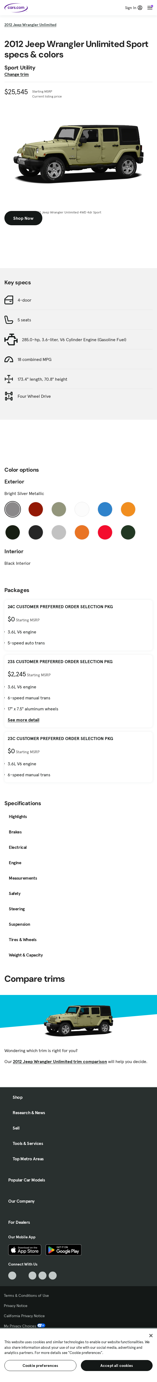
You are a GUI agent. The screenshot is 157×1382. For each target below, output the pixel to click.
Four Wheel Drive (34, 396)
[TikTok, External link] (12, 1276)
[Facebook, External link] (22, 1276)
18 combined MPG (34, 359)
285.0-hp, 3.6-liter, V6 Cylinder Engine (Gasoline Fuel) (74, 339)
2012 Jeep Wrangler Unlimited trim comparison (60, 1061)
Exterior (14, 481)
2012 (30, 24)
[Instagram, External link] (42, 1276)
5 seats (24, 319)
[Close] (151, 1336)
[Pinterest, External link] (53, 1276)
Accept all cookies (116, 1365)
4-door (24, 300)
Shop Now (23, 218)
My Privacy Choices (24, 1325)
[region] (78, 1354)
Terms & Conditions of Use (26, 1295)
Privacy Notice (15, 1305)
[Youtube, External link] (33, 1276)
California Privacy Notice (24, 1315)
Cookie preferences (40, 1365)
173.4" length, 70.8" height (42, 379)
